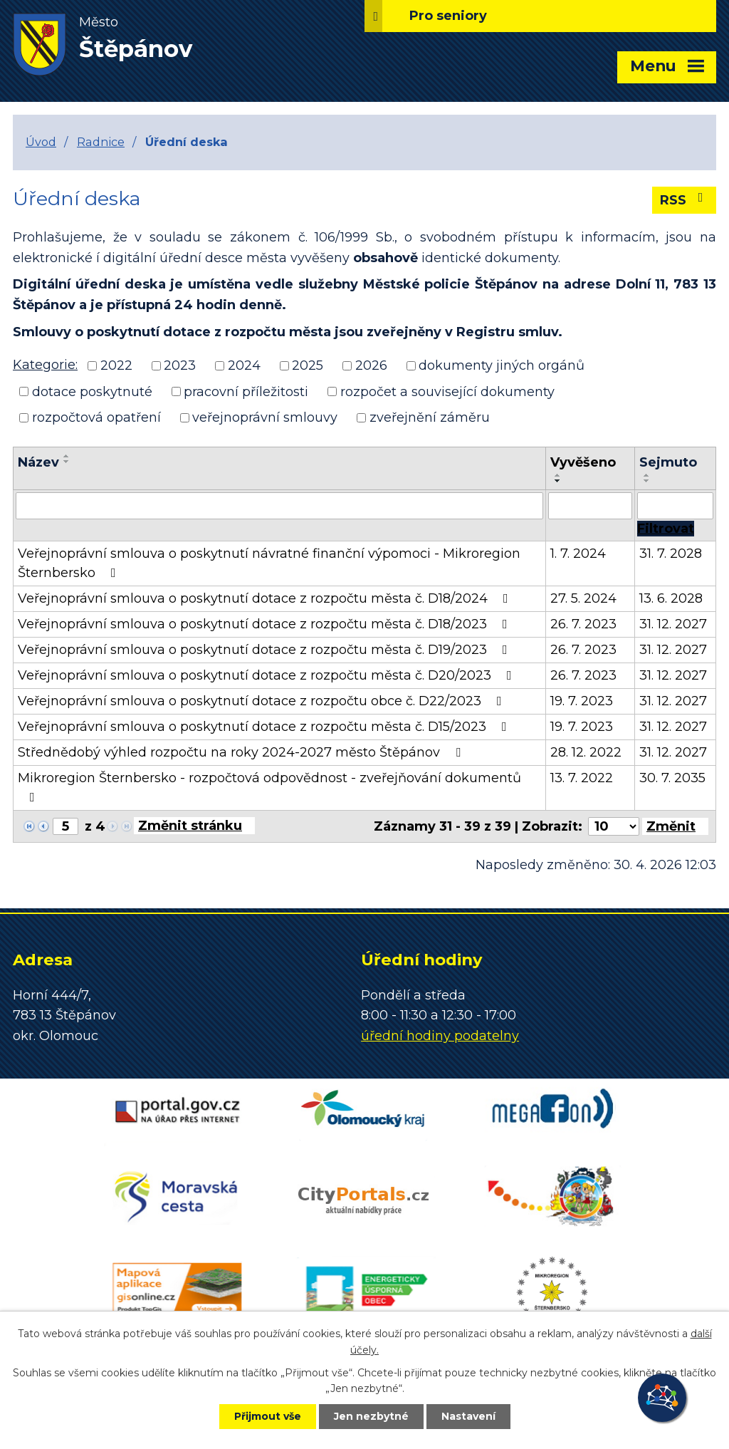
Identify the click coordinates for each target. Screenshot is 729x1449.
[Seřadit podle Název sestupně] (67, 461)
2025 (307, 365)
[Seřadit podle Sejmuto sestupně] (647, 481)
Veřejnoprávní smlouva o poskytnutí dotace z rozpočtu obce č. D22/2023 (263, 701)
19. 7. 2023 (581, 701)
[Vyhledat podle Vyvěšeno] (590, 505)
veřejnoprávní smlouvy (264, 417)
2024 (244, 365)
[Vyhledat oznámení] (665, 528)
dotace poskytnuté (92, 391)
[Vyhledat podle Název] (279, 505)
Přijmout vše (267, 1416)
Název (38, 462)
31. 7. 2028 (670, 553)
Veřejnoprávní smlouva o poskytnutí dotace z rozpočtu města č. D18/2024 (266, 598)
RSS (684, 199)
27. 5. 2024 (583, 598)
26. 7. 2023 (583, 624)
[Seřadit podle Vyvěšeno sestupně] (558, 481)
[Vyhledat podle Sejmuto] (675, 505)
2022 (116, 365)
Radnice (101, 142)
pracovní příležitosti (246, 391)
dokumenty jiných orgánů (501, 365)
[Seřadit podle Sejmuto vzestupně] (647, 475)
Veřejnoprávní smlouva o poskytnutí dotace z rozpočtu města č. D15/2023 (265, 726)
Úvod (41, 142)
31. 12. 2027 (673, 624)
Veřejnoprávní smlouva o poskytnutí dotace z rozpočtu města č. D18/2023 (265, 624)
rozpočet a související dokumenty (447, 391)
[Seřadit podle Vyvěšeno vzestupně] (558, 475)
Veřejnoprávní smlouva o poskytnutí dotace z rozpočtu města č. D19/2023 (265, 650)
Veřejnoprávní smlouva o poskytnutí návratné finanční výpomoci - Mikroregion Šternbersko (269, 563)
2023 (180, 365)
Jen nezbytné (371, 1416)
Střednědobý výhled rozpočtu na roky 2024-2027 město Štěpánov (242, 752)
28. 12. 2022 (586, 752)
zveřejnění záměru (429, 417)
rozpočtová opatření (96, 417)
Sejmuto (668, 462)
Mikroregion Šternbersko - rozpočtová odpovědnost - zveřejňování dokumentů (269, 787)
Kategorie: (45, 365)
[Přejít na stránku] (194, 825)
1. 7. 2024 (578, 553)
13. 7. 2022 (581, 778)
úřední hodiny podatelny (440, 1036)
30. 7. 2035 (672, 778)
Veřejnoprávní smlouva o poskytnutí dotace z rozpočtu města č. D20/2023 (268, 675)
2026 (371, 365)
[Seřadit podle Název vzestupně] (67, 456)
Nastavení (468, 1416)
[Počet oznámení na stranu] (613, 826)
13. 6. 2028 (671, 598)
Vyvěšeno (583, 462)
